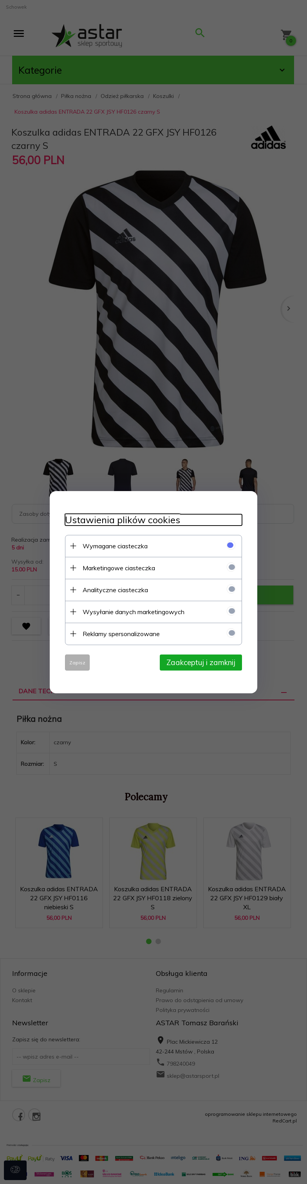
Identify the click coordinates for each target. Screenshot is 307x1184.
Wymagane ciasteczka (113, 545)
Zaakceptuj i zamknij (202, 662)
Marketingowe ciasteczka (117, 567)
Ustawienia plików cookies (121, 519)
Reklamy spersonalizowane (119, 633)
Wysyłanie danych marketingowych (132, 611)
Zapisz (76, 662)
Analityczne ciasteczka (113, 589)
